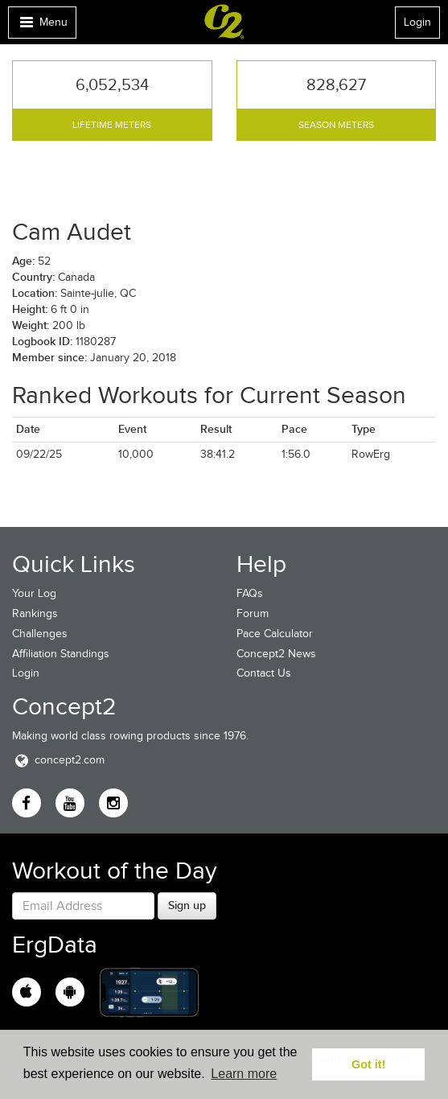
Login (417, 22)
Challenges (40, 634)
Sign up (187, 905)
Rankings (35, 613)
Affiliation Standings (60, 654)
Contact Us (263, 673)
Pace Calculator (274, 634)
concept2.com (58, 760)
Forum (252, 613)
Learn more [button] (244, 1073)
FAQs (249, 593)
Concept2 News (276, 654)
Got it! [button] (368, 1064)
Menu (42, 26)
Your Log (34, 593)
